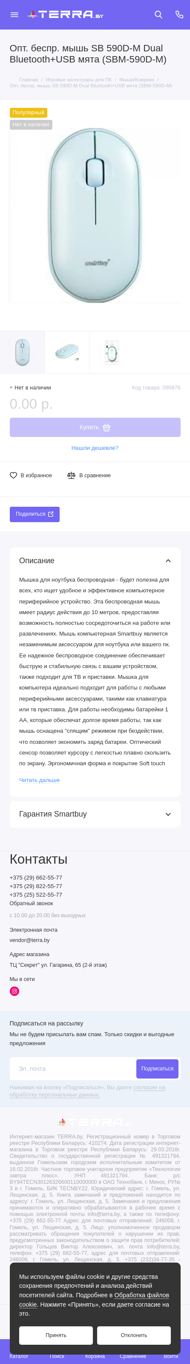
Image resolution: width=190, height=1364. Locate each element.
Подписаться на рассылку (46, 1023)
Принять (56, 1335)
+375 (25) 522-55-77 (36, 895)
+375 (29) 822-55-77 (36, 886)
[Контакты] (179, 14)
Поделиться (34, 514)
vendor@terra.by (30, 940)
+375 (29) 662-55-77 (36, 877)
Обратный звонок (31, 903)
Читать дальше (39, 780)
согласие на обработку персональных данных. (88, 1090)
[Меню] (14, 14)
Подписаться (157, 1069)
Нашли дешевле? (95, 448)
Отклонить (134, 1335)
